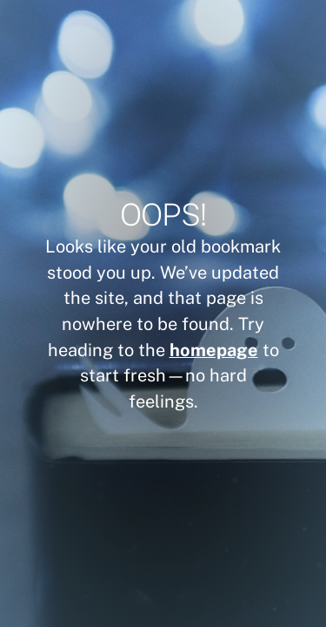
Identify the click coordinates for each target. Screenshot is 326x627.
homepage (214, 350)
